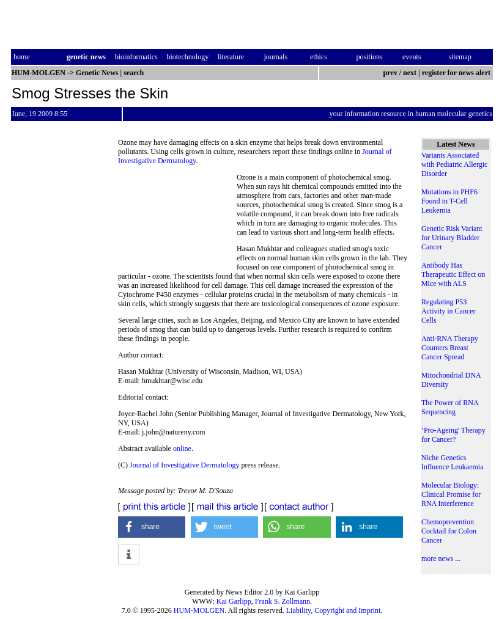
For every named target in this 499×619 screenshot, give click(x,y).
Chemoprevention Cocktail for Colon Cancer (448, 531)
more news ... (440, 558)
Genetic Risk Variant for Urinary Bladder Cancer (451, 237)
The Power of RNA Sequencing (449, 407)
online (182, 448)
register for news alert (457, 72)
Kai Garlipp (233, 601)
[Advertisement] (177, 218)
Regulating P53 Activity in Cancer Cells (448, 311)
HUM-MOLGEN (199, 610)
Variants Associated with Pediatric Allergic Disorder (454, 164)
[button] (151, 527)
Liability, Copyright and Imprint (333, 610)
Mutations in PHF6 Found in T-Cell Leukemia (449, 201)
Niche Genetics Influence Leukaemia (452, 462)
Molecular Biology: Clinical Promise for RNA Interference (451, 494)
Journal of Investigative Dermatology (185, 465)
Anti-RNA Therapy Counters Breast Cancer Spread (449, 347)
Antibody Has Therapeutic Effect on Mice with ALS (453, 274)
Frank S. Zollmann (282, 601)
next (409, 72)
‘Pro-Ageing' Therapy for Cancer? (453, 435)
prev (390, 72)
